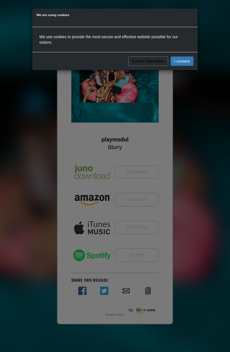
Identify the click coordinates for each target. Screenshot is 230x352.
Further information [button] (148, 61)
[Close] (192, 20)
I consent (182, 61)
